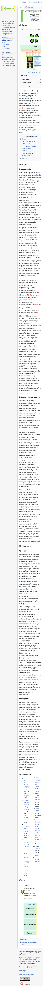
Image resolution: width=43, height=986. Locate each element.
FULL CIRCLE (37, 811)
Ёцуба (21, 586)
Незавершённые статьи (28, 942)
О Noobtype (22, 971)
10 (32, 523)
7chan (37, 292)
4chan (23, 944)
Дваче (21, 297)
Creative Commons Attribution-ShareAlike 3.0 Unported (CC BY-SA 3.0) (29, 961)
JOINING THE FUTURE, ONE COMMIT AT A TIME (26, 864)
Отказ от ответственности (26, 974)
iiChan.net (22, 295)
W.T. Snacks (35, 258)
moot (21, 108)
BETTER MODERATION (26, 844)
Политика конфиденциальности (28, 967)
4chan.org (36, 29)
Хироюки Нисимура (26, 415)
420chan (30, 295)
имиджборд (23, 96)
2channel (30, 418)
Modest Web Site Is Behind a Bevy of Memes (26, 805)
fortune (37, 313)
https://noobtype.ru (34, 16)
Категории (23, 940)
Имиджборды (34, 904)
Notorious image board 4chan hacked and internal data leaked (38, 830)
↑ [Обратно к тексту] (35, 778)
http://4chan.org (33, 72)
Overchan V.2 (36, 305)
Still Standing (37, 848)
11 (39, 721)
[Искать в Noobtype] (37, 11)
